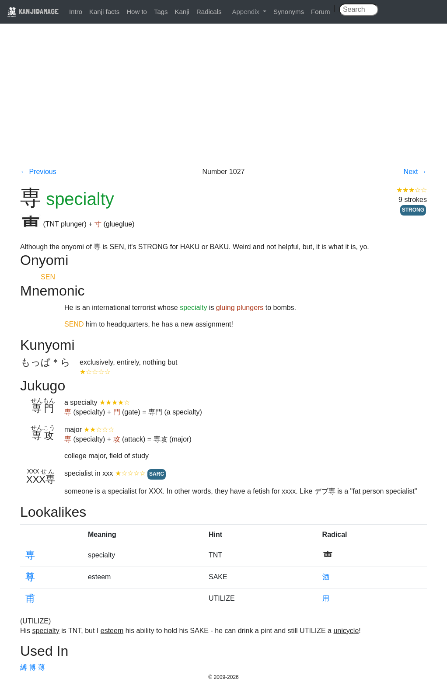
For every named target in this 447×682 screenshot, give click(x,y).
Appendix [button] (246, 11)
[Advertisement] (223, 101)
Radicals (209, 11)
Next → (415, 171)
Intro (75, 11)
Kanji (182, 11)
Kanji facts (104, 11)
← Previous (38, 171)
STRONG (413, 210)
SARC (156, 474)
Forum (320, 11)
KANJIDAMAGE (33, 11)
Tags (161, 11)
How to (136, 11)
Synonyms (288, 11)
